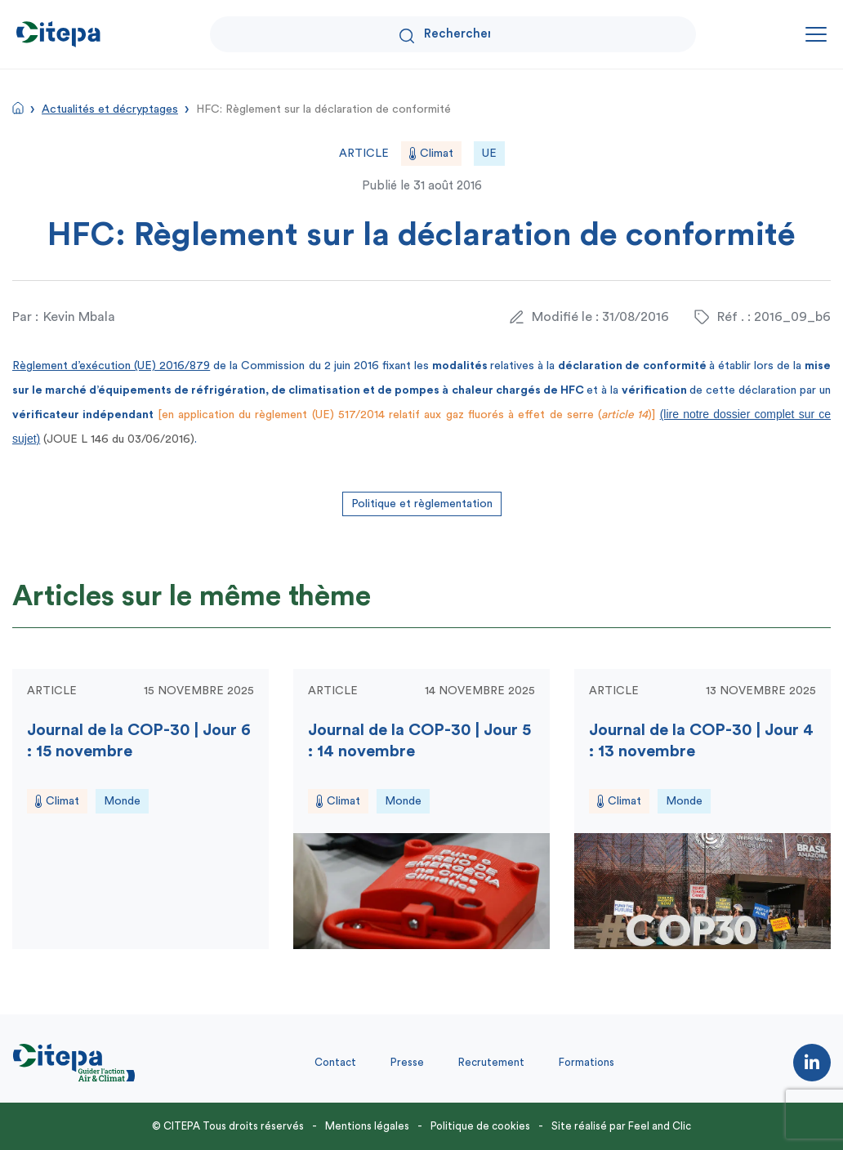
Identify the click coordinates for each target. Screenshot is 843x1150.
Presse (407, 1062)
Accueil (18, 107)
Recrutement (491, 1062)
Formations (586, 1062)
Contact (335, 1062)
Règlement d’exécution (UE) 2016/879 (111, 366)
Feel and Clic (659, 1126)
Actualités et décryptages (110, 109)
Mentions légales (367, 1126)
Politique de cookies (480, 1126)
